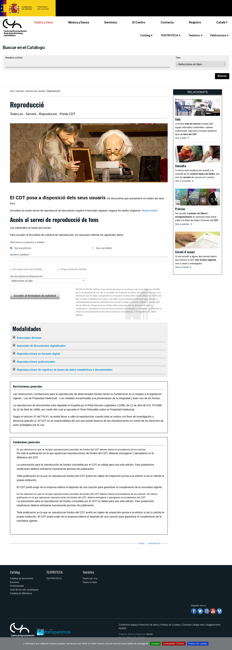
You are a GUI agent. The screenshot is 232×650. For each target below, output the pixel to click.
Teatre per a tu (90, 578)
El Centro (138, 22)
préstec (210, 177)
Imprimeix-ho (154, 543)
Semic (149, 634)
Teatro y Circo (43, 22)
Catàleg (145, 35)
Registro (195, 22)
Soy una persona (20, 248)
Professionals (17, 585)
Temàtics (194, 35)
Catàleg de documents (21, 578)
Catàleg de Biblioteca (21, 593)
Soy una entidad (102, 248)
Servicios (110, 22)
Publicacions (218, 35)
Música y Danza (78, 22)
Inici (12, 91)
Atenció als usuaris (35, 91)
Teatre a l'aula (89, 582)
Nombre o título (13, 58)
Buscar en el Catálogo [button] (24, 47)
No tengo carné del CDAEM (27, 269)
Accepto (155, 643)
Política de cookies (198, 643)
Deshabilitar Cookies (173, 643)
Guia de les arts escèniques (24, 589)
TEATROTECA (169, 35)
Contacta (167, 22)
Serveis (20, 91)
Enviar (142, 543)
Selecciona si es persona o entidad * (27, 242)
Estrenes (14, 582)
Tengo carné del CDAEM (73, 269)
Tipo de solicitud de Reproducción (26, 276)
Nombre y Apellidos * (20, 254)
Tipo (178, 58)
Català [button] (220, 22)
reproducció (200, 177)
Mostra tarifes (150, 210)
